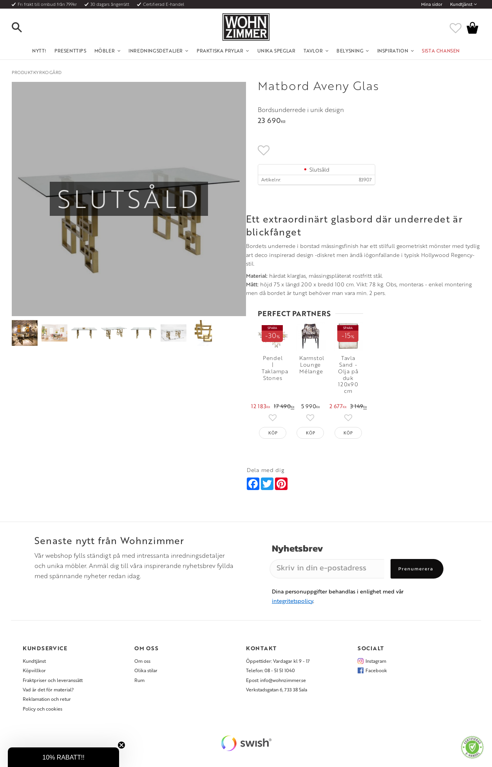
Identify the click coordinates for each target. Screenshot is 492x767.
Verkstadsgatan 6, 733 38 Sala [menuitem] (276, 692)
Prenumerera (416, 571)
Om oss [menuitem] (142, 664)
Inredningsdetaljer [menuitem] (155, 50)
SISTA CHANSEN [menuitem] (441, 50)
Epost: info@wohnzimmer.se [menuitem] (276, 683)
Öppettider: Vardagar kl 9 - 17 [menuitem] (278, 664)
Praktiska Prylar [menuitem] (220, 50)
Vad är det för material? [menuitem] (48, 692)
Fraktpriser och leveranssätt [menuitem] (53, 683)
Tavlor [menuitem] (313, 50)
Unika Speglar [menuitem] (276, 50)
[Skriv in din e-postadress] (327, 572)
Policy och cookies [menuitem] (42, 712)
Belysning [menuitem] (349, 50)
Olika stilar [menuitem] (145, 673)
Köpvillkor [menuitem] (34, 673)
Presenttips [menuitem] (70, 50)
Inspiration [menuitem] (393, 50)
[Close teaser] (121, 745)
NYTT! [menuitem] (39, 50)
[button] (23, 28)
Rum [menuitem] (139, 683)
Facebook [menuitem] (376, 673)
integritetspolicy (292, 604)
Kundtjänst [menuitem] (461, 4)
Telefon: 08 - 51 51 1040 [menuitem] (270, 673)
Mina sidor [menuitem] (431, 4)
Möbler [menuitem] (104, 50)
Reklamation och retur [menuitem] (47, 702)
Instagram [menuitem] (375, 664)
